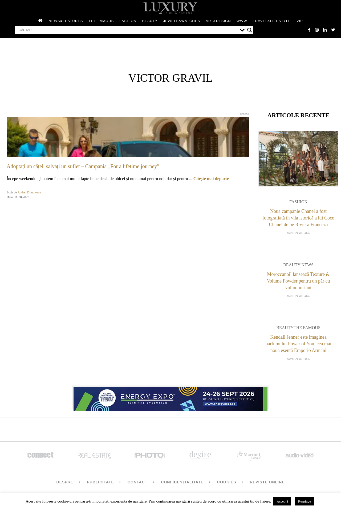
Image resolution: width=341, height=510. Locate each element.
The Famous (101, 21)
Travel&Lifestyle (272, 21)
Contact (137, 482)
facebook (309, 30)
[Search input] (128, 30)
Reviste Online (267, 482)
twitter (333, 30)
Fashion (127, 21)
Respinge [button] (304, 501)
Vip (300, 21)
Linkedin (325, 30)
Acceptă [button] (282, 501)
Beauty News (298, 265)
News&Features (65, 21)
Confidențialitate (182, 482)
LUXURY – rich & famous (170, 8)
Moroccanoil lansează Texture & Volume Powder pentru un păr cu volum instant (298, 281)
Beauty (150, 21)
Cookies (226, 482)
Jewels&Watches (181, 21)
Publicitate (100, 482)
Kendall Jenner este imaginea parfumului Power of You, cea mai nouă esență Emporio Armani (298, 343)
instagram (317, 30)
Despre (65, 482)
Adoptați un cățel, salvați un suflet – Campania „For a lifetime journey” (83, 166)
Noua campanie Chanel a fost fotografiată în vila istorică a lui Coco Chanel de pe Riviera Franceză (298, 218)
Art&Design (218, 21)
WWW (242, 21)
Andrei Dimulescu (29, 192)
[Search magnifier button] (249, 30)
